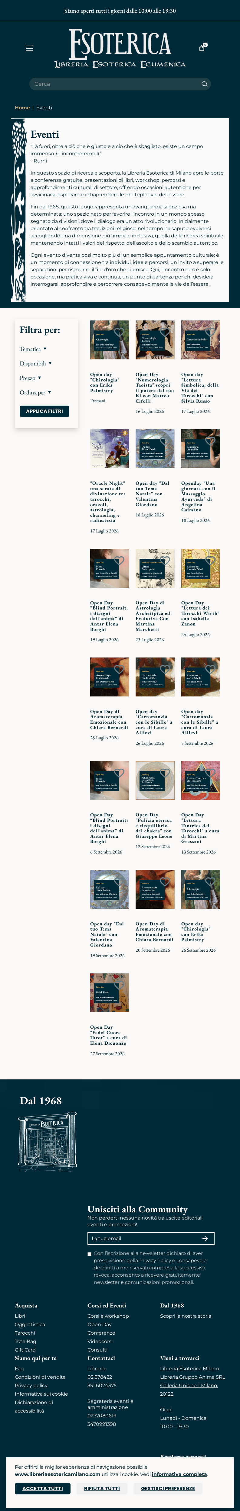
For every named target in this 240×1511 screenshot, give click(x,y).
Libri (20, 1316)
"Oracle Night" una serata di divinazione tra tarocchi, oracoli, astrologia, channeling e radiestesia (108, 501)
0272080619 (102, 1416)
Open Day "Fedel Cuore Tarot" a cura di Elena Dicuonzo (108, 1035)
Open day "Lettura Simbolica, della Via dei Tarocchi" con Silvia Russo (200, 387)
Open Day (99, 1324)
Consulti (97, 1350)
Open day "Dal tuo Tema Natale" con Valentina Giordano (152, 493)
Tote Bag (25, 1341)
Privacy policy (31, 1385)
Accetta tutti (42, 1488)
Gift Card (25, 1350)
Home (22, 108)
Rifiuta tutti (102, 1488)
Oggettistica (30, 1324)
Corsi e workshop (108, 1316)
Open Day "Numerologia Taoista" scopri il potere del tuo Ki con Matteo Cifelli (155, 387)
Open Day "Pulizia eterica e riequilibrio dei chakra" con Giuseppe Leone (154, 825)
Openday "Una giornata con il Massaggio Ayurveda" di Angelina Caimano (198, 496)
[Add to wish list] (119, 332)
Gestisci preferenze (168, 1488)
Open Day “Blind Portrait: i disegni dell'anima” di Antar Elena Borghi (109, 616)
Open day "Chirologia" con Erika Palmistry (105, 382)
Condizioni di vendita (40, 1377)
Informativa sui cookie (41, 1394)
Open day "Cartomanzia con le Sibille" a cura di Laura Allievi (154, 722)
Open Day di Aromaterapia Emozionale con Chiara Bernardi (109, 719)
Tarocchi (25, 1333)
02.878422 (99, 1377)
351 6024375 (102, 1385)
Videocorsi (100, 1341)
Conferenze (101, 1333)
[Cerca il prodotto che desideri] (113, 84)
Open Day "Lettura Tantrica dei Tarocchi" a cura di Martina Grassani (200, 828)
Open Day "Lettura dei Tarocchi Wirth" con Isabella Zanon (200, 613)
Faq (19, 1368)
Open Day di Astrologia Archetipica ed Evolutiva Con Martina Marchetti (153, 616)
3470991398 (101, 1424)
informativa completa (179, 1474)
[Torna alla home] (120, 48)
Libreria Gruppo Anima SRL (192, 1377)
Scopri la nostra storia (185, 1316)
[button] (46, 348)
